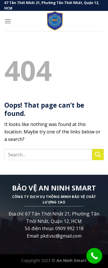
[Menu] (7, 21)
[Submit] (98, 154)
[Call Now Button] (94, 256)
